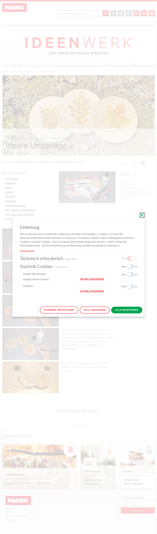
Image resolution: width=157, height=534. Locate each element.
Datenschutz (27, 250)
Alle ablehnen (94, 310)
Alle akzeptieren (126, 310)
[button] (108, 279)
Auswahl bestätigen (59, 310)
